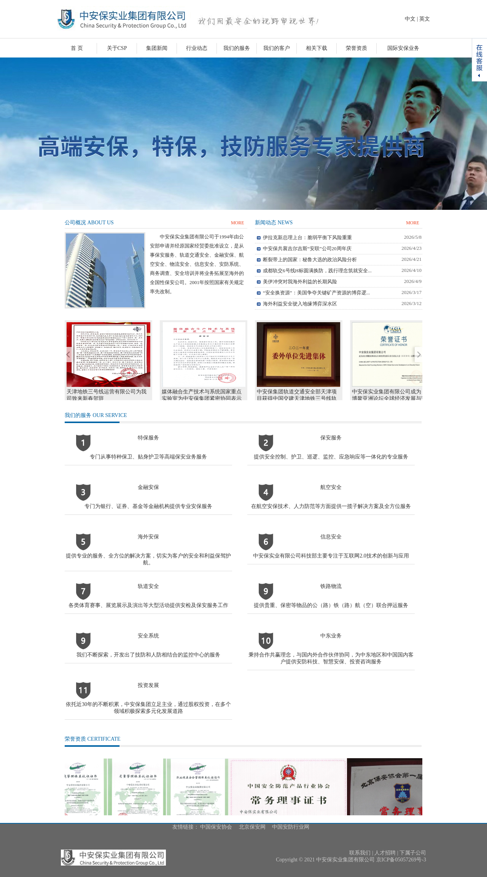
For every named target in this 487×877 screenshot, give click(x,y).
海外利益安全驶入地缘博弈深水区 (300, 304)
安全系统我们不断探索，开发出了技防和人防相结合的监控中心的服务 (148, 645)
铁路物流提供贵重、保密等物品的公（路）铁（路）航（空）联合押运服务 (331, 595)
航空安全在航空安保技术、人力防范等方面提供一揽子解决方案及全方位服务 (331, 496)
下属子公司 (412, 853)
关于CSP (117, 48)
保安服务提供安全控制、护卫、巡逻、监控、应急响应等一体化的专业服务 (331, 447)
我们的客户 (276, 48)
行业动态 (196, 48)
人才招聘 (385, 853)
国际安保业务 (403, 48)
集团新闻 (156, 48)
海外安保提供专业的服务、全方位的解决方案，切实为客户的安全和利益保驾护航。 (148, 549)
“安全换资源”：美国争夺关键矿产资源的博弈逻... (316, 293)
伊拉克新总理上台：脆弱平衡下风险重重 (307, 237)
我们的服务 (236, 48)
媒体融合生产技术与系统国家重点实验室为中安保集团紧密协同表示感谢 (202, 398)
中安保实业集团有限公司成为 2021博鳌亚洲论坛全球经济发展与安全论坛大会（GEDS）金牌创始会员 (392, 398)
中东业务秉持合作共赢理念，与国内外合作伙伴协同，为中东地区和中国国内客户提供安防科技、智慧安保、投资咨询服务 (331, 649)
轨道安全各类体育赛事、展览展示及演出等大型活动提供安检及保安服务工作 (148, 595)
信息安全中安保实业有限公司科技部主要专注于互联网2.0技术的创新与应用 (331, 546)
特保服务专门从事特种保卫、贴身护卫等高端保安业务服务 (148, 447)
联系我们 (360, 853)
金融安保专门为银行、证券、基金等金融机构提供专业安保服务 (148, 496)
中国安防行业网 (290, 827)
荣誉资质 (356, 48)
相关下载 (316, 48)
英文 (424, 19)
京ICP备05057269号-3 (401, 860)
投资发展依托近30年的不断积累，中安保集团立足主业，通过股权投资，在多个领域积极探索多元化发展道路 (148, 698)
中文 (410, 19)
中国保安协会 (216, 827)
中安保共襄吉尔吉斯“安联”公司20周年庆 (307, 248)
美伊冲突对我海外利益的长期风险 (300, 281)
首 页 (77, 48)
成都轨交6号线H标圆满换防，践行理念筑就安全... (317, 270)
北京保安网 (252, 827)
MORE (237, 222)
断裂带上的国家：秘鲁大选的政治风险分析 (310, 259)
